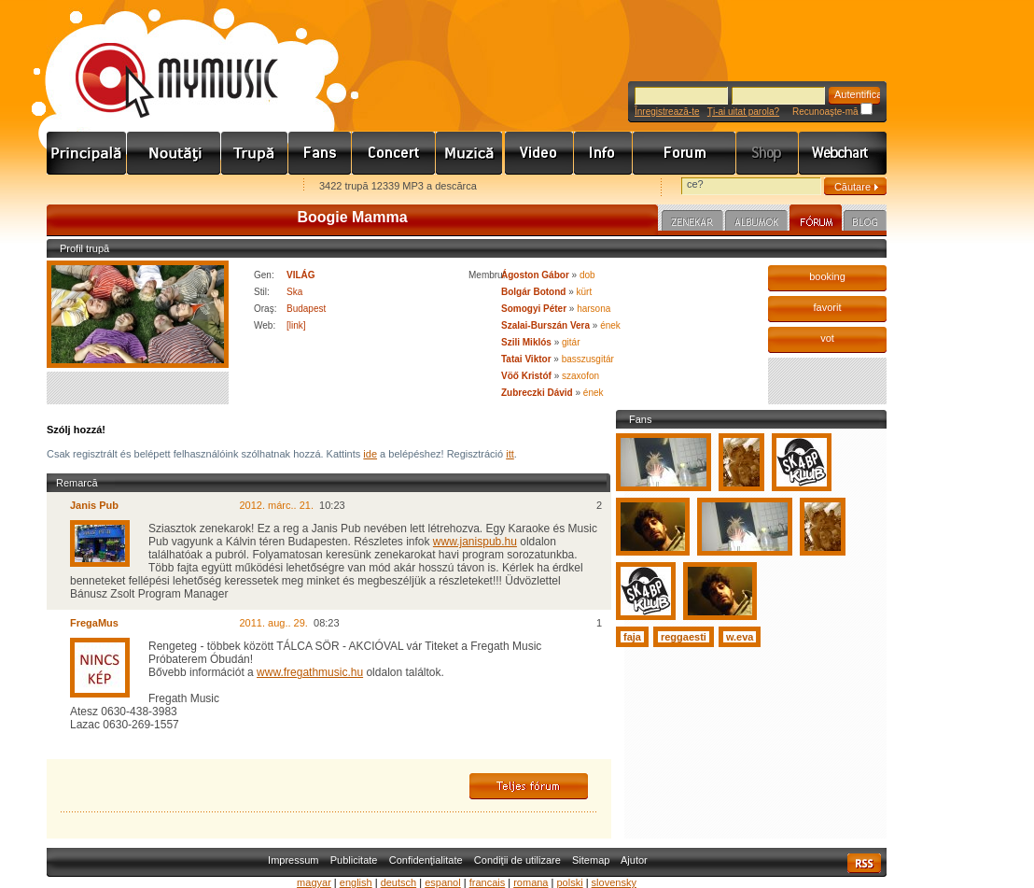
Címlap (87, 153)
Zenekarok (254, 153)
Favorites (85, 187)
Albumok (756, 223)
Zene (470, 153)
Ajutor (634, 860)
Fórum (684, 153)
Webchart (843, 153)
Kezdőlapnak (164, 187)
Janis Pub (94, 505)
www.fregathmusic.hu (310, 672)
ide (370, 453)
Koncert (394, 153)
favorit (828, 307)
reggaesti (683, 636)
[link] (296, 325)
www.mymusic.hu (161, 60)
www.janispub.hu (475, 541)
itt (510, 453)
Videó (539, 153)
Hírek (174, 153)
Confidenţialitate (426, 860)
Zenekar (692, 223)
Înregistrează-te (667, 111)
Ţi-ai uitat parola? (743, 111)
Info (603, 153)
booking (827, 276)
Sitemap (590, 860)
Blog (865, 223)
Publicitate (354, 860)
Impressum (293, 860)
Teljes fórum (528, 786)
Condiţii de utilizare (517, 860)
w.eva (740, 636)
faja (632, 636)
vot (827, 338)
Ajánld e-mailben (243, 187)
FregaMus (94, 622)
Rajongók (320, 153)
